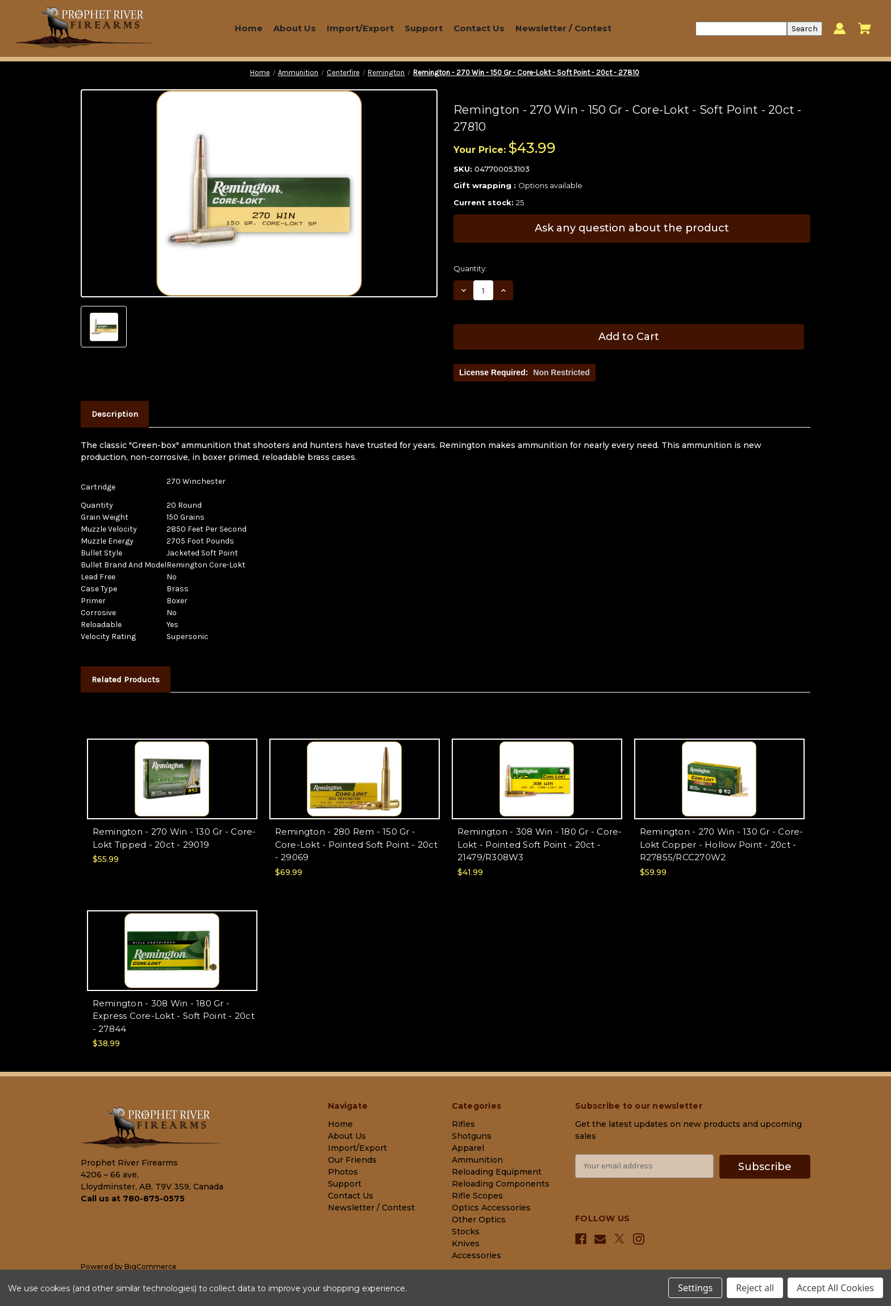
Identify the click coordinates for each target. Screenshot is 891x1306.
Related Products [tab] (125, 679)
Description (114, 414)
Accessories (476, 1255)
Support (424, 28)
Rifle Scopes (477, 1196)
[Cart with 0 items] (864, 28)
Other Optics (479, 1219)
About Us (294, 28)
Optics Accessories (491, 1208)
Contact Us (479, 28)
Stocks (466, 1231)
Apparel (468, 1148)
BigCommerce (150, 1266)
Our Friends (352, 1160)
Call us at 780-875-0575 (133, 1198)
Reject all (755, 1288)
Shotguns (472, 1136)
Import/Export (360, 28)
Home (249, 28)
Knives (466, 1243)
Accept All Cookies (835, 1288)
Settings (695, 1288)
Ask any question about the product (632, 228)
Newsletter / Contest (563, 28)
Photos (343, 1172)
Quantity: (470, 268)
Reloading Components (500, 1184)
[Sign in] (840, 28)
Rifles (463, 1124)
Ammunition (477, 1160)
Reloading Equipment (497, 1172)
